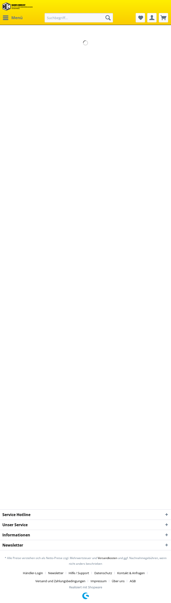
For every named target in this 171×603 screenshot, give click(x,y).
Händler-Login (33, 573)
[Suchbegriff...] (79, 17)
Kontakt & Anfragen (131, 573)
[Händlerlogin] (152, 17)
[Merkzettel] (140, 17)
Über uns (118, 581)
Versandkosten (107, 558)
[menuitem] (12, 17)
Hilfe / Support (79, 573)
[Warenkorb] (163, 17)
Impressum (99, 581)
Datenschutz (103, 573)
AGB (133, 581)
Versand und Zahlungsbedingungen (60, 581)
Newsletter (55, 573)
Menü (13, 17)
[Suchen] (108, 17)
